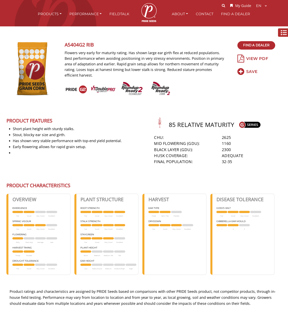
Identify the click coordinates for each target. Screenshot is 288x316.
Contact (204, 14)
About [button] (178, 14)
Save (247, 72)
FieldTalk (119, 14)
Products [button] (48, 14)
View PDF (252, 59)
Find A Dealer (235, 14)
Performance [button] (84, 14)
